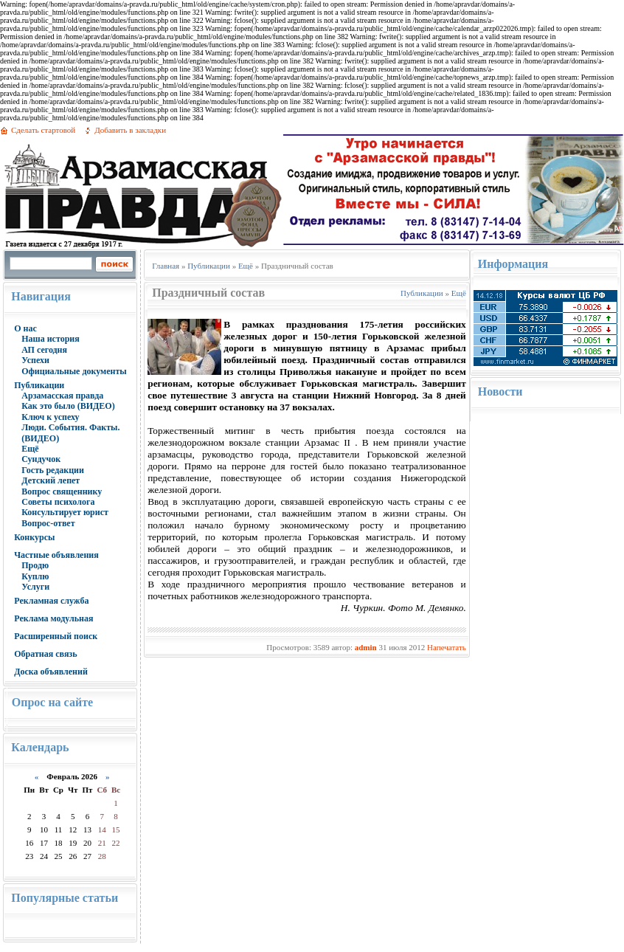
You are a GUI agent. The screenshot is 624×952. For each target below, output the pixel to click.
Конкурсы (34, 537)
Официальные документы (74, 371)
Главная (165, 265)
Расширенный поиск (55, 636)
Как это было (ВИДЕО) (67, 406)
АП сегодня (44, 350)
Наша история (50, 339)
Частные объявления (56, 555)
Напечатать (446, 647)
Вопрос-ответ (47, 523)
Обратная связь (45, 654)
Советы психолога (57, 502)
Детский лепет (50, 480)
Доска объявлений (51, 671)
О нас (25, 328)
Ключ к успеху (50, 417)
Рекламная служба (51, 601)
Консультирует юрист (64, 512)
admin (366, 647)
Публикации (39, 385)
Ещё (29, 449)
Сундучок (40, 459)
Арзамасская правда (62, 395)
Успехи (35, 360)
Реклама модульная (53, 618)
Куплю (35, 576)
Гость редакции (52, 470)
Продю (35, 565)
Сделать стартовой (43, 129)
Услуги (35, 587)
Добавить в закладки (130, 129)
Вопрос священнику (61, 491)
